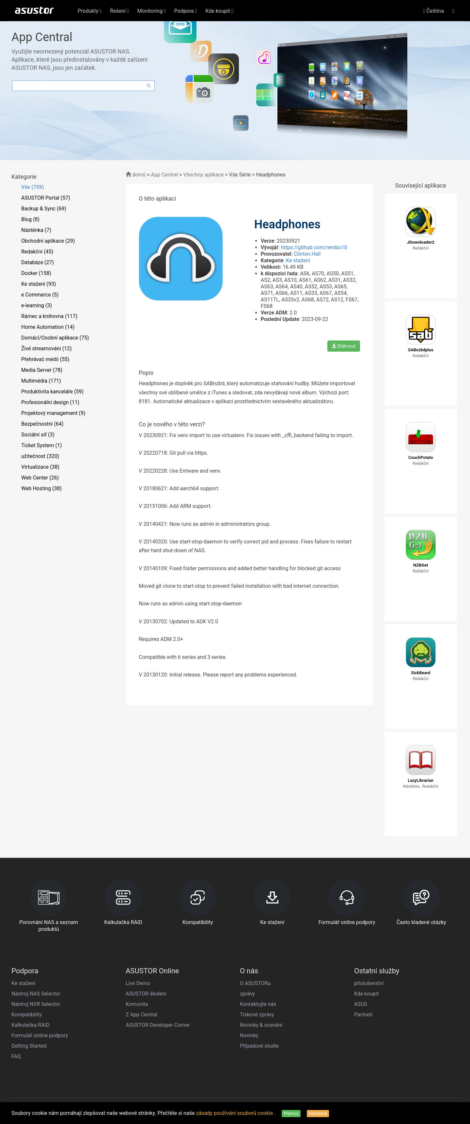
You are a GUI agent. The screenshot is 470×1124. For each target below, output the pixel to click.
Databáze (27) (37, 262)
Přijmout (291, 1113)
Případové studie (259, 1046)
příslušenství (369, 983)
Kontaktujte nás (258, 1004)
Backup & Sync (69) (43, 208)
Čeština (433, 11)
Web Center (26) (40, 478)
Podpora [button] (185, 11)
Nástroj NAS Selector (35, 994)
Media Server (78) (41, 370)
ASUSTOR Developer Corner (158, 1025)
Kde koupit (366, 994)
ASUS (360, 1004)
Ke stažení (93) (38, 284)
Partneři (363, 1014)
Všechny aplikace (203, 175)
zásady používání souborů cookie (235, 1113)
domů (136, 175)
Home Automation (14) (47, 327)
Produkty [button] (90, 11)
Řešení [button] (119, 11)
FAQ (16, 1056)
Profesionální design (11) (50, 402)
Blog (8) (30, 219)
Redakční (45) (37, 252)
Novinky (249, 1035)
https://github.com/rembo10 (314, 247)
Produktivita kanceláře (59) (52, 391)
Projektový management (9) (53, 413)
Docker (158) (36, 273)
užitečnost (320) (40, 456)
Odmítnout (318, 1113)
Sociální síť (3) (38, 435)
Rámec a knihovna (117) (49, 316)
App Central (164, 175)
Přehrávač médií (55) (45, 359)
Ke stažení (298, 260)
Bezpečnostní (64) (42, 424)
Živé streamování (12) (46, 348)
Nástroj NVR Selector (35, 1004)
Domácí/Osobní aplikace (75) (55, 338)
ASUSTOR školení (146, 994)
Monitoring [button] (151, 11)
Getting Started (29, 1046)
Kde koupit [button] (219, 11)
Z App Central (141, 1014)
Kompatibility (26, 1014)
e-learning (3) (36, 305)
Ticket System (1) (41, 445)
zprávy (247, 994)
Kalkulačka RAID (30, 1025)
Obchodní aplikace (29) (48, 241)
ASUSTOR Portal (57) (45, 198)
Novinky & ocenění (261, 1025)
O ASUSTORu (255, 983)
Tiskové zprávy (257, 1014)
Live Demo (138, 983)
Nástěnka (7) (36, 230)
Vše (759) (32, 187)
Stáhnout (344, 346)
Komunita (137, 1004)
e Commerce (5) (40, 295)
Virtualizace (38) (40, 467)
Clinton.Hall (307, 254)
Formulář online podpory (39, 1035)
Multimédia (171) (41, 381)
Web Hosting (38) (41, 488)
